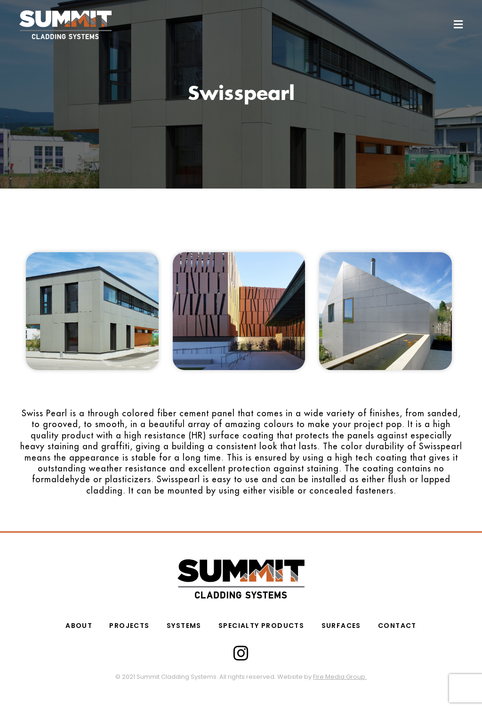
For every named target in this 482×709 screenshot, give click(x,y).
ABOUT (79, 625)
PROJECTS (130, 625)
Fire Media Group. (340, 677)
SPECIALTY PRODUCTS (261, 625)
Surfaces (341, 625)
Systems (184, 625)
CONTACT (397, 625)
